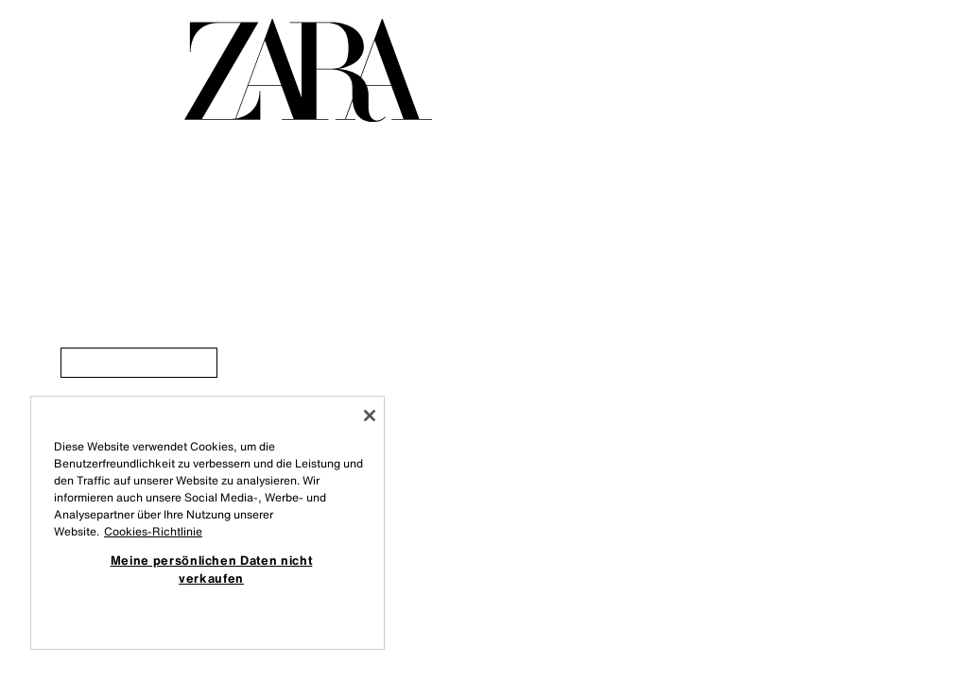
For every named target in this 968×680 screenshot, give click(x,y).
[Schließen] (369, 415)
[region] (207, 523)
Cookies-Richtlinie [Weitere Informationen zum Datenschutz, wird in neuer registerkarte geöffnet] (153, 531)
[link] (138, 363)
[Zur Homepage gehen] (308, 70)
